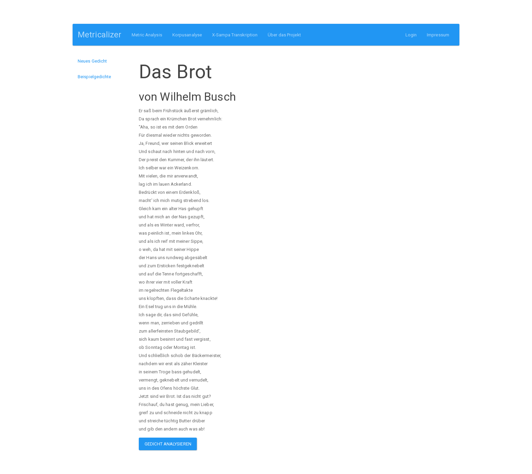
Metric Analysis (147, 34)
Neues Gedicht (92, 61)
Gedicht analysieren (168, 443)
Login (411, 34)
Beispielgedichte (94, 76)
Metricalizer (99, 34)
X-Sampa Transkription (235, 34)
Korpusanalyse (187, 34)
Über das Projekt (284, 34)
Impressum (438, 34)
